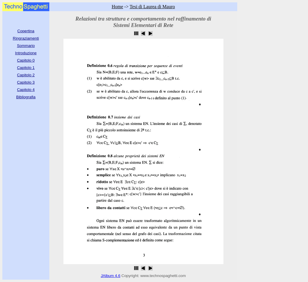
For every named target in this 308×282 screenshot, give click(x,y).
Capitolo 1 (26, 67)
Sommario (26, 45)
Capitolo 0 (26, 60)
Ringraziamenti (26, 38)
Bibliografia (26, 97)
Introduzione (25, 53)
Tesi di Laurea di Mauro (152, 6)
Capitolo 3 (26, 82)
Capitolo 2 (26, 75)
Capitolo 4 (26, 89)
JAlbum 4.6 (110, 275)
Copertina (25, 31)
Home (117, 6)
